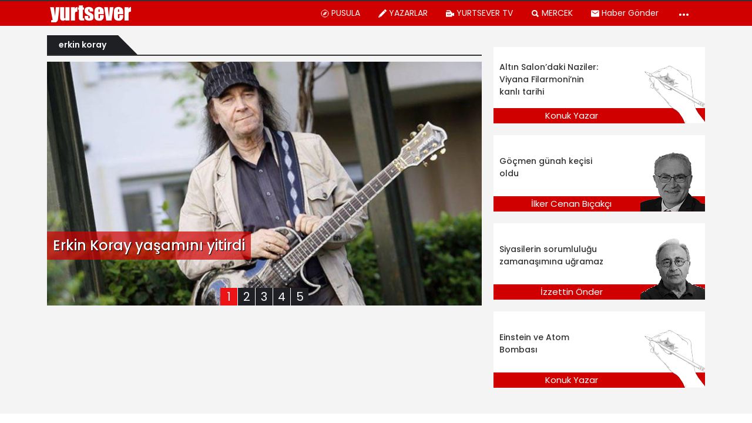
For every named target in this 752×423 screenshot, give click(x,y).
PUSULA (340, 13)
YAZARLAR (403, 13)
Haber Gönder (624, 13)
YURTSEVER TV (479, 13)
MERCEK (552, 13)
